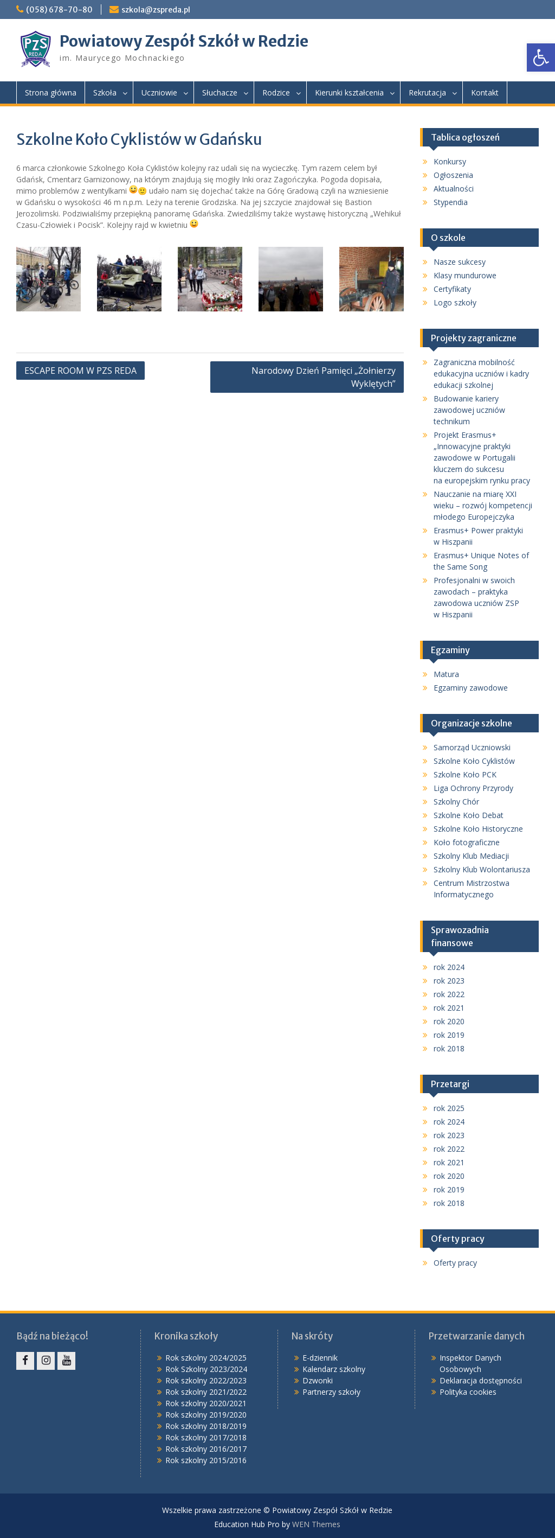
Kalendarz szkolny (333, 1369)
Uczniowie (159, 92)
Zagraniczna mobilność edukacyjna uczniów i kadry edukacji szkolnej (481, 373)
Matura (446, 674)
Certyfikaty (452, 289)
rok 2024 (449, 967)
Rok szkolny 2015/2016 (206, 1460)
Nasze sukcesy (460, 262)
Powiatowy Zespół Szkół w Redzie (184, 41)
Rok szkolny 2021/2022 (206, 1392)
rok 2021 (449, 1008)
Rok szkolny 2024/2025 (206, 1357)
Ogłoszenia (453, 175)
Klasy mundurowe (465, 275)
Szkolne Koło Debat (469, 815)
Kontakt (485, 92)
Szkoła (105, 92)
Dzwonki (317, 1380)
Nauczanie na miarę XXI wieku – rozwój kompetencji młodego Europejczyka (483, 505)
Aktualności (454, 188)
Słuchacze (219, 92)
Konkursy (450, 161)
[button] (541, 57)
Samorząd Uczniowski (472, 747)
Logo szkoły (455, 302)
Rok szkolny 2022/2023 (206, 1380)
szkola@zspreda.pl (155, 10)
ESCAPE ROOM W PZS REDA (80, 370)
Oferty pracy (455, 1263)
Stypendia (451, 202)
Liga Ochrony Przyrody (473, 788)
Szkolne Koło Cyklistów (474, 761)
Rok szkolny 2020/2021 (206, 1403)
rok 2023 (449, 980)
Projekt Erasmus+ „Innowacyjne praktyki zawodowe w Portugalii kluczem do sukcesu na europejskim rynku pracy (482, 458)
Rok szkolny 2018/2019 (206, 1426)
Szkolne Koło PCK (465, 774)
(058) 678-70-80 (59, 10)
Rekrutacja (427, 92)
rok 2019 (449, 1035)
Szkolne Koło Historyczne (478, 829)
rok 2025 (449, 1108)
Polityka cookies (468, 1392)
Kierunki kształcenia (349, 92)
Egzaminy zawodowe (471, 687)
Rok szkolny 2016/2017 (206, 1449)
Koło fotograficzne (467, 842)
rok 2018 (449, 1048)
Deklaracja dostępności (481, 1380)
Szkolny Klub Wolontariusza (482, 869)
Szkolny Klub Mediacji (471, 856)
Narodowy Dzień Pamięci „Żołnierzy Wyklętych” (323, 377)
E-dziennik (320, 1357)
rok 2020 (449, 1021)
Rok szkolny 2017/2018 (206, 1437)
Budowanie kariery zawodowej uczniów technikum (469, 409)
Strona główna (50, 92)
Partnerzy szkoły (331, 1392)
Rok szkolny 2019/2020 (206, 1414)
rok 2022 (449, 994)
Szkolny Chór (456, 801)
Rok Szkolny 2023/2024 (206, 1369)
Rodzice (276, 92)
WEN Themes (316, 1524)
